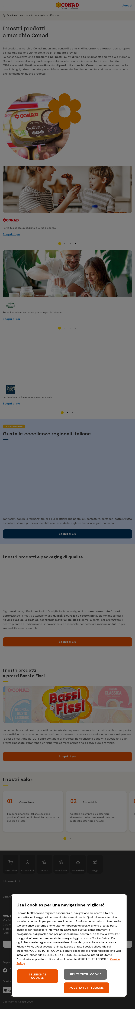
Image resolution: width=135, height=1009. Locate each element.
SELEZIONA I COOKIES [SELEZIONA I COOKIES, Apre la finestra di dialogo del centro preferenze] (37, 976)
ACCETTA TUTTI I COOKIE (86, 988)
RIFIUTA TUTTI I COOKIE (85, 974)
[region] (69, 945)
